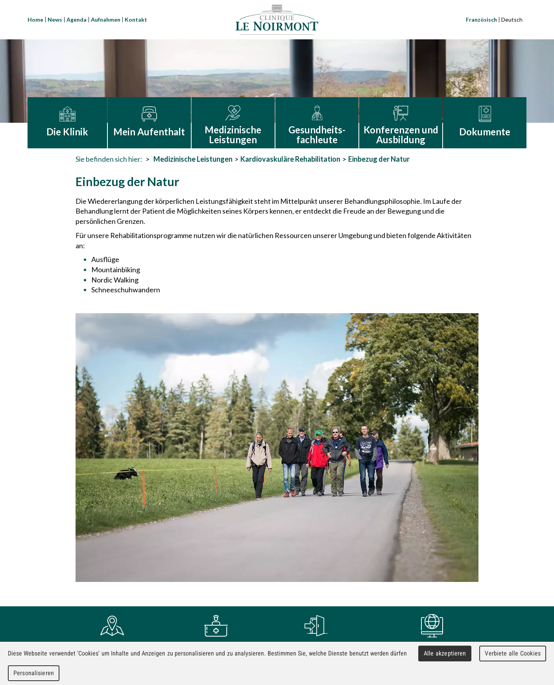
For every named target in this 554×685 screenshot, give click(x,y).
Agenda (76, 19)
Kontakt (136, 19)
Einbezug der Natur (379, 159)
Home (35, 19)
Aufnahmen (105, 19)
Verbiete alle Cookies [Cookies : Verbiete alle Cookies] (513, 653)
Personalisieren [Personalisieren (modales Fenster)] (33, 673)
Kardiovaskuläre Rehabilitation (290, 159)
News (55, 19)
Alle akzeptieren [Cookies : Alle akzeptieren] (445, 653)
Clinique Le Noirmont (277, 20)
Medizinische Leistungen (193, 159)
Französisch (481, 19)
